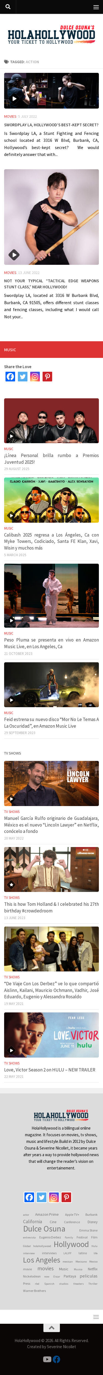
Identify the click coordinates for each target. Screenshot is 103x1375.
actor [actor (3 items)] (26, 1215)
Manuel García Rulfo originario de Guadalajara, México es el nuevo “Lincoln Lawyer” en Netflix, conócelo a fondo (51, 824)
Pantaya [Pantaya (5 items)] (70, 1276)
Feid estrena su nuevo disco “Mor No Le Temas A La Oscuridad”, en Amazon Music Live (51, 722)
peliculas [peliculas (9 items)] (89, 1276)
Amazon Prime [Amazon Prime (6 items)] (47, 1214)
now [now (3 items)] (46, 1276)
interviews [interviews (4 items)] (49, 1253)
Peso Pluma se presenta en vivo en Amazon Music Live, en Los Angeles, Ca (51, 643)
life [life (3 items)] (96, 1253)
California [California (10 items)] (32, 1221)
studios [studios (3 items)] (63, 1284)
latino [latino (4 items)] (83, 1253)
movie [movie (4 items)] (27, 1269)
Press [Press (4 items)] (26, 1283)
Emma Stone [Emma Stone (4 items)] (88, 1230)
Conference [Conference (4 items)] (72, 1222)
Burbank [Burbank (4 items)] (91, 1214)
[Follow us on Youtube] (47, 1359)
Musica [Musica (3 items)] (78, 1269)
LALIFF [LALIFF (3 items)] (67, 1253)
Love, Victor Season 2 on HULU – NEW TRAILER (49, 1070)
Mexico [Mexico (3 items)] (93, 1261)
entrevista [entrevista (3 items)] (29, 1237)
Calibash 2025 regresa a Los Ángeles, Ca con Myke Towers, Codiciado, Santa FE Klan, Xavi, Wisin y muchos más (51, 541)
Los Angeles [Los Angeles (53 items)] (41, 1260)
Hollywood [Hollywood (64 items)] (71, 1244)
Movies (10, 116)
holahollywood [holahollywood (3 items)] (42, 1246)
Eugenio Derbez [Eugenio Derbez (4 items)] (50, 1237)
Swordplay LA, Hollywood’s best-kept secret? (51, 124)
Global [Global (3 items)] (27, 1246)
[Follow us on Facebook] (56, 1359)
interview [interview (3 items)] (29, 1253)
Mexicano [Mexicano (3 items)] (81, 1261)
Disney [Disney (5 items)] (93, 1222)
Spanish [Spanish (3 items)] (49, 1284)
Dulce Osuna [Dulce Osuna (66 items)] (44, 1228)
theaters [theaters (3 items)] (78, 1284)
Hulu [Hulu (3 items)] (94, 1246)
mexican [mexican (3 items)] (68, 1261)
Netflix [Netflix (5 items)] (93, 1269)
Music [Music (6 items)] (63, 1268)
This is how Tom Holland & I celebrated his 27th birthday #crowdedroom (51, 907)
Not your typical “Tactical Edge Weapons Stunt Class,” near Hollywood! (51, 283)
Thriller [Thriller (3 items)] (93, 1284)
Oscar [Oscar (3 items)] (56, 1276)
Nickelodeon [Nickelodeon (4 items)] (32, 1276)
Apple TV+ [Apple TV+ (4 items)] (72, 1214)
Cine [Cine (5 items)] (53, 1222)
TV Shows (12, 811)
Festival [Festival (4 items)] (82, 1237)
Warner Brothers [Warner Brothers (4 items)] (34, 1291)
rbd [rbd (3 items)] (37, 1284)
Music (8, 449)
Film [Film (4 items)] (94, 1237)
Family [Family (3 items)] (69, 1237)
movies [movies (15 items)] (45, 1268)
